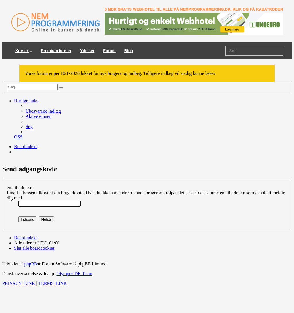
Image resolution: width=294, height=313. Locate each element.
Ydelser (87, 50)
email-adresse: (20, 187)
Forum (109, 50)
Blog (128, 50)
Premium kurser (56, 50)
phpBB (30, 263)
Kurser (23, 50)
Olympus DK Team (74, 273)
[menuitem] (43, 111)
